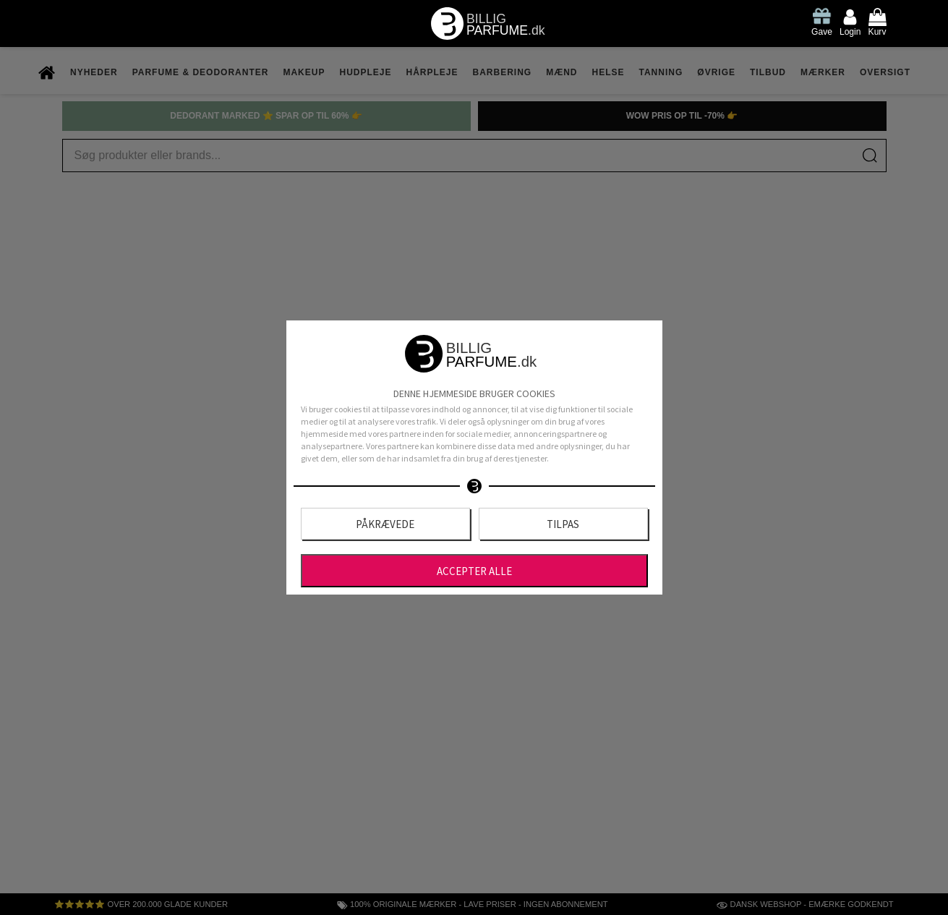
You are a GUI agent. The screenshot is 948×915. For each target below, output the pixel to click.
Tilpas (563, 524)
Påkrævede (385, 524)
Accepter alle (474, 571)
